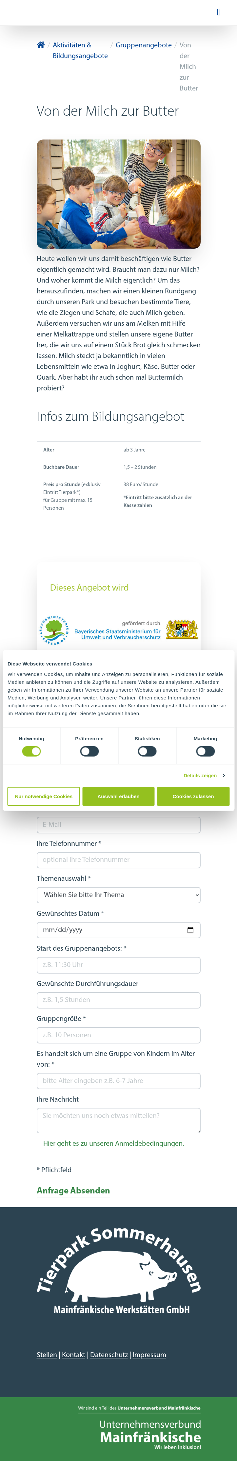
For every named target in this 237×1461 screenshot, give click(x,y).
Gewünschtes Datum (70, 914)
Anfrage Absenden (73, 1191)
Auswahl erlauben (118, 796)
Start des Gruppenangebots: (82, 949)
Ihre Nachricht (58, 1100)
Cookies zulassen (193, 796)
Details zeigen (200, 775)
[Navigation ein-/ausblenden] (219, 12)
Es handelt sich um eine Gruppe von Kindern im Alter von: (116, 1059)
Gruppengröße (61, 1019)
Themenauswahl (64, 879)
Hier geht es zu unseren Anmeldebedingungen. (113, 1144)
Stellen (47, 1355)
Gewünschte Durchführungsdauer (87, 984)
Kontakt (73, 1355)
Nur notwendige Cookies (43, 796)
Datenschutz (109, 1355)
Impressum (149, 1355)
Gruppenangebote (144, 45)
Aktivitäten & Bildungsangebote (80, 51)
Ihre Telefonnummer (69, 844)
